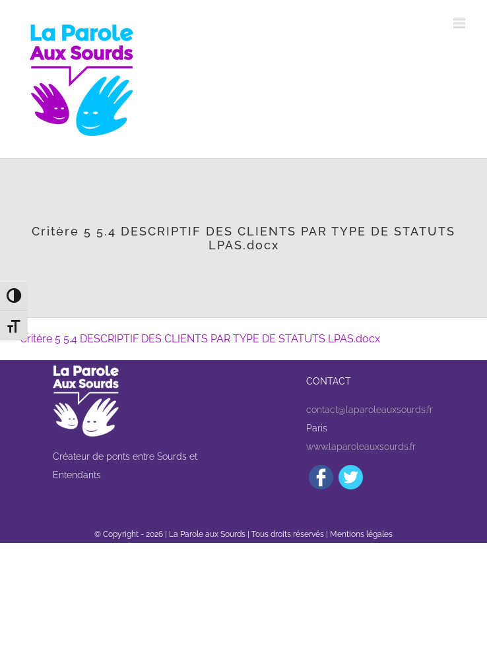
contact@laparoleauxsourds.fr (369, 409)
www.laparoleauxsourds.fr (361, 446)
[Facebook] (321, 477)
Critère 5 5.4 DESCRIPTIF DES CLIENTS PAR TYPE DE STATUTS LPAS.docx (200, 338)
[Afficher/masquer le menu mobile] (460, 23)
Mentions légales (361, 534)
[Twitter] (351, 477)
